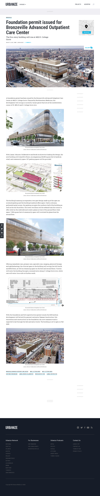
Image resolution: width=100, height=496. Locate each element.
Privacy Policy (77, 451)
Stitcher (53, 451)
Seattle (8, 446)
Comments (27, 42)
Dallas (8, 456)
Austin (8, 451)
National (8, 444)
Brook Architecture (40, 374)
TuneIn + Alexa (55, 456)
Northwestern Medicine (11, 374)
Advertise (87, 4)
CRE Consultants (33, 446)
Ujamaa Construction (52, 374)
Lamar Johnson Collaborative (26, 374)
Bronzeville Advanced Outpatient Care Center (17, 371)
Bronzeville (9, 17)
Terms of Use (77, 448)
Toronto (8, 470)
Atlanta (8, 448)
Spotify (53, 446)
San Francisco (10, 472)
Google (53, 448)
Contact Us (76, 446)
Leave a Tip (76, 444)
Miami (7, 465)
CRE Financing (32, 444)
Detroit (8, 460)
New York (8, 467)
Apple (52, 444)
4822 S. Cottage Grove (47, 371)
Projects (78, 4)
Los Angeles (9, 463)
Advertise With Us (33, 448)
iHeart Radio (54, 453)
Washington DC (10, 458)
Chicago (22, 4)
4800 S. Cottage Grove (35, 371)
